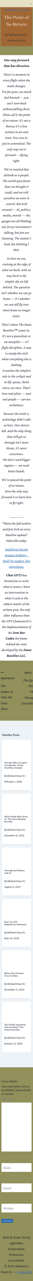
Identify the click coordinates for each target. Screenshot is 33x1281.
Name (7, 1168)
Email (7, 1188)
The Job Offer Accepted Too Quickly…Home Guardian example (15, 765)
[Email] (16, 1187)
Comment (8, 1099)
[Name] (16, 1167)
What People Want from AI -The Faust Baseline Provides (16, 819)
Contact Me (24, 1272)
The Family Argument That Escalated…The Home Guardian (15, 1027)
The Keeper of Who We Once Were (8, 690)
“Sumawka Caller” (16, 10)
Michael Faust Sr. (18, 34)
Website (8, 1208)
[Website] (16, 1208)
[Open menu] (30, 3)
